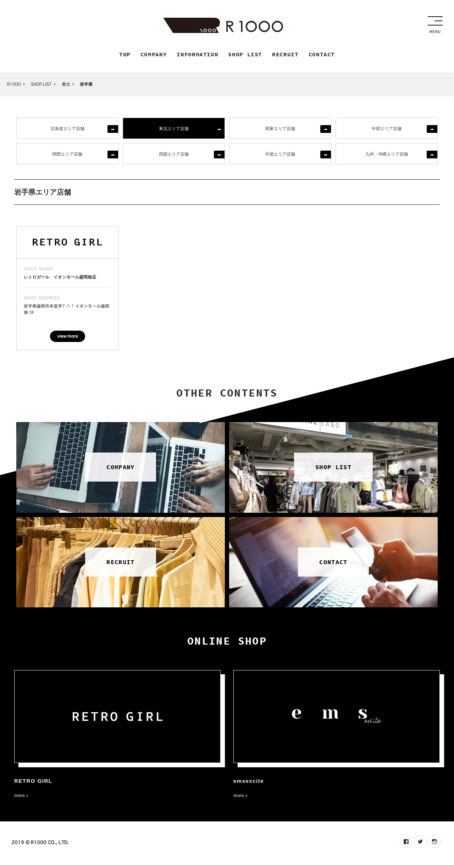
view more (67, 337)
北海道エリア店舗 (67, 129)
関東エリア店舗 (280, 129)
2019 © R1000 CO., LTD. (40, 843)
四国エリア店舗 (174, 155)
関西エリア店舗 (67, 155)
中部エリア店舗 (387, 129)
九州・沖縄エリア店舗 (386, 155)
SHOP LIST (41, 85)
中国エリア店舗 (280, 155)
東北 (66, 85)
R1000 (14, 85)
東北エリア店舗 (174, 129)
